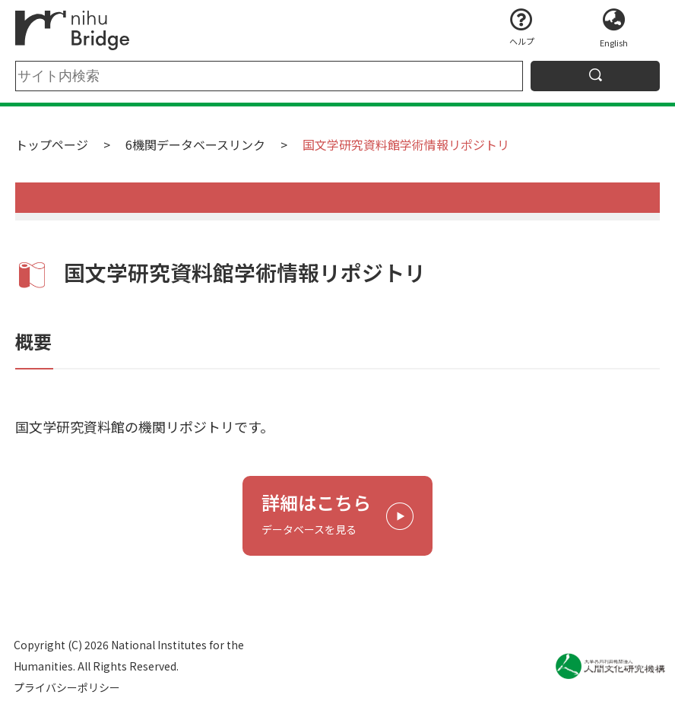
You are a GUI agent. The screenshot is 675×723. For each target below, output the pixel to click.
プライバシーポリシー (67, 687)
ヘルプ (521, 41)
